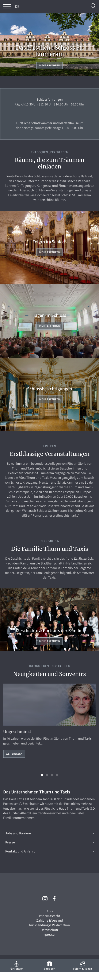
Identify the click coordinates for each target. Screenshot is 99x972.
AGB (50, 911)
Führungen (16, 969)
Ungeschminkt (17, 731)
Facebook (54, 898)
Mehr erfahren (49, 65)
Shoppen (49, 969)
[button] (42, 775)
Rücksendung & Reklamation (49, 925)
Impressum (49, 934)
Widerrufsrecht (49, 916)
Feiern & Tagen (82, 969)
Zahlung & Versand (49, 920)
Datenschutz (49, 930)
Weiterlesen (14, 753)
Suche (93, 5)
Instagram (44, 898)
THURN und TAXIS (49, 6)
